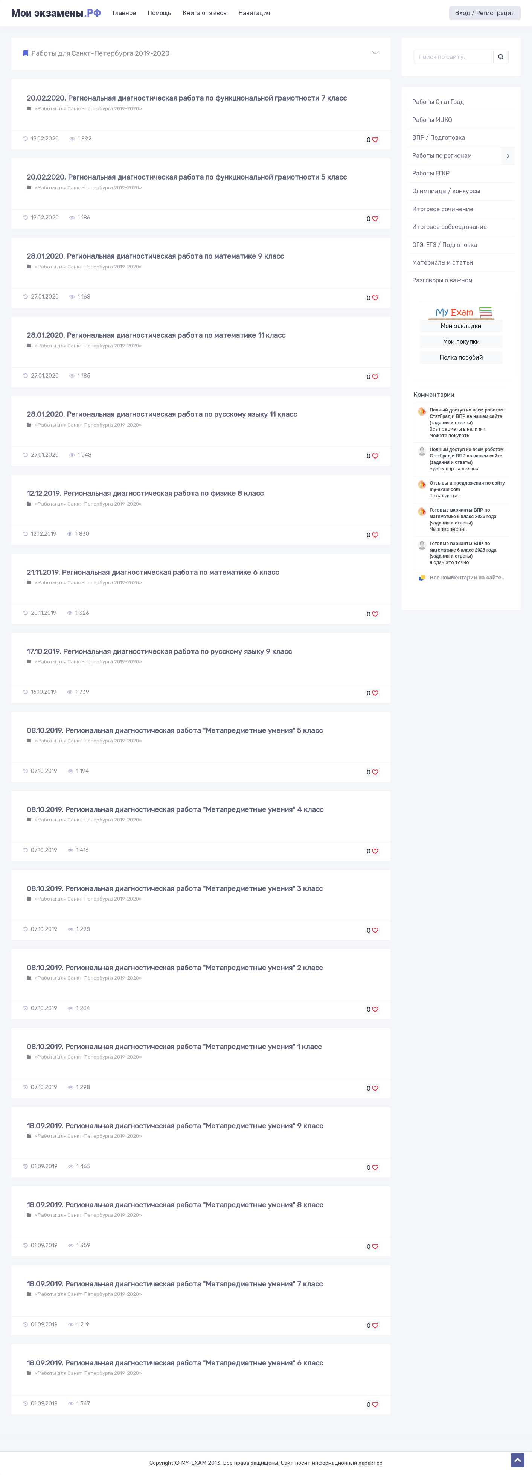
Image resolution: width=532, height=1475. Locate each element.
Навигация (254, 13)
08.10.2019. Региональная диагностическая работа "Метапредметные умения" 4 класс (175, 809)
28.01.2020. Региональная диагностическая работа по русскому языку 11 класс (162, 414)
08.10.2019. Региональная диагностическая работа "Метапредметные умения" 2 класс (175, 967)
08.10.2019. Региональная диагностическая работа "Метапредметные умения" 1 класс (174, 1046)
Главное (124, 13)
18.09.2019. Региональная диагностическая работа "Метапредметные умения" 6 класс (175, 1363)
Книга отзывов (205, 13)
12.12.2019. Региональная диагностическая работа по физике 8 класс (145, 493)
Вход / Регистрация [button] (485, 13)
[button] (200, 54)
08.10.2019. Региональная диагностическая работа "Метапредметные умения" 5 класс (175, 730)
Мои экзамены (56, 13)
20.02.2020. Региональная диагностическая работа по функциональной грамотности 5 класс (187, 177)
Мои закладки (461, 325)
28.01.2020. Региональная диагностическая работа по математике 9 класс (155, 256)
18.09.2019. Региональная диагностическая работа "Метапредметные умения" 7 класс (175, 1284)
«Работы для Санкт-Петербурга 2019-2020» (88, 108)
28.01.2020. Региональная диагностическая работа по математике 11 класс (156, 335)
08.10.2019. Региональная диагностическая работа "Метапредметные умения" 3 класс (175, 888)
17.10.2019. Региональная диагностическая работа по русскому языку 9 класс (159, 651)
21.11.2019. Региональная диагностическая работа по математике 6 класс (153, 572)
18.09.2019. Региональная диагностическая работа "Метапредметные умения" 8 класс (175, 1205)
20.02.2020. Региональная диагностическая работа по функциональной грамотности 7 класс (187, 98)
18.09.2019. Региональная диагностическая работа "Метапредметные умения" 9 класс (175, 1125)
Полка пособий (461, 357)
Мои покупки (461, 341)
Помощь (159, 13)
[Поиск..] (454, 57)
